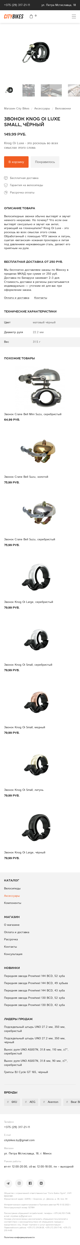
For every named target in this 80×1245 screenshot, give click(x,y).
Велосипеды (12, 888)
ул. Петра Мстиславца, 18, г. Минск (28, 1153)
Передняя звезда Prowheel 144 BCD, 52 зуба (34, 976)
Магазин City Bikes (17, 108)
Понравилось (45, 162)
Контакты (10, 946)
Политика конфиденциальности (19, 1237)
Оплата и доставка (16, 932)
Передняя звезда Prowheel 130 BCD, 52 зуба (34, 998)
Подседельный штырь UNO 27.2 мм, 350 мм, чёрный (34, 1040)
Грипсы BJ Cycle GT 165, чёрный (26, 1072)
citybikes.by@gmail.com (19, 1140)
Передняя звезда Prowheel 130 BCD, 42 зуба (34, 1005)
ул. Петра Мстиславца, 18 (58, 5)
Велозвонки (63, 108)
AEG (30, 1102)
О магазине (12, 925)
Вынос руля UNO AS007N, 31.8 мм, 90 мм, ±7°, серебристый (36, 1063)
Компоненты (12, 903)
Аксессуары (42, 108)
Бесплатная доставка (24, 178)
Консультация (13, 954)
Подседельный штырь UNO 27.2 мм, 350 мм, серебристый (34, 1029)
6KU (12, 1102)
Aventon (50, 1102)
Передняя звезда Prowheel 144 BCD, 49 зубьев (36, 983)
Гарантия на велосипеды (26, 185)
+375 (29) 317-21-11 (17, 5)
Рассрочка (11, 939)
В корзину (16, 162)
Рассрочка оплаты (22, 192)
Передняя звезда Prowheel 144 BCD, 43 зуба (34, 990)
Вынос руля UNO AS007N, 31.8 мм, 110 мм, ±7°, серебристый (36, 1051)
